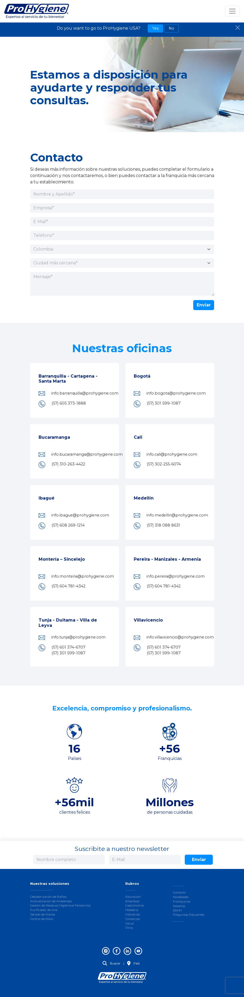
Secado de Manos (42, 914)
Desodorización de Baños (48, 897)
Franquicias (181, 901)
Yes (155, 28)
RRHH (177, 910)
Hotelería (131, 910)
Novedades (180, 897)
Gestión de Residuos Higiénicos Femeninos (60, 905)
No (171, 28)
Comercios (132, 919)
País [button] (133, 963)
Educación (133, 897)
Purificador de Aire (43, 910)
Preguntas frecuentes (188, 915)
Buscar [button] (112, 963)
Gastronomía (134, 905)
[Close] (237, 27)
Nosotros (179, 906)
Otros (129, 928)
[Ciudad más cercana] (122, 263)
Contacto (179, 892)
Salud (129, 923)
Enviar (204, 304)
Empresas (132, 901)
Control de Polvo (41, 919)
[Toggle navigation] (232, 11)
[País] (122, 249)
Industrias (132, 914)
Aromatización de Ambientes (51, 901)
